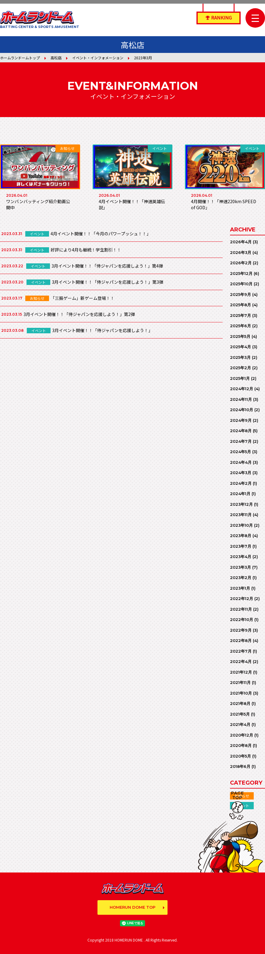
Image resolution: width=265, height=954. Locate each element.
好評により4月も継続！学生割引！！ (86, 250)
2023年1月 (240, 588)
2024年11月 (241, 399)
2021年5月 (240, 714)
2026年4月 (241, 241)
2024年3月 (240, 472)
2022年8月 (241, 640)
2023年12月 (241, 504)
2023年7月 (240, 546)
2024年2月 (241, 483)
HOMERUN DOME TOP (132, 907)
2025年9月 (240, 294)
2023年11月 (241, 514)
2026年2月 (241, 262)
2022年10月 (241, 619)
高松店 (56, 57)
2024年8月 (241, 430)
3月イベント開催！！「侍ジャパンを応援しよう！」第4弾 (107, 266)
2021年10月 (241, 693)
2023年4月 (240, 556)
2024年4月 (241, 462)
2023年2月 (240, 577)
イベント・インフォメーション (97, 57)
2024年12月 (241, 388)
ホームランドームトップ (20, 57)
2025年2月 (240, 367)
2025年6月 (240, 325)
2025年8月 (240, 304)
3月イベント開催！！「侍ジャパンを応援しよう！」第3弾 (107, 282)
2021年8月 (240, 703)
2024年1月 (240, 493)
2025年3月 (240, 357)
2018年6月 (240, 766)
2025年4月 (240, 346)
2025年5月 (240, 336)
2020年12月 (241, 735)
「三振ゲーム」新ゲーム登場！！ (83, 298)
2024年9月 (241, 420)
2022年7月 (241, 651)
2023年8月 (240, 535)
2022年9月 (241, 630)
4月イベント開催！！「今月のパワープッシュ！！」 (101, 234)
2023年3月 (240, 567)
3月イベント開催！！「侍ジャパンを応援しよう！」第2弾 (79, 314)
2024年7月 (241, 441)
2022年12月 (241, 598)
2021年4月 (240, 724)
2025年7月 (240, 315)
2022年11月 (241, 609)
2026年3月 (240, 252)
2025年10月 (241, 283)
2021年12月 (241, 672)
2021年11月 (240, 682)
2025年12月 (241, 273)
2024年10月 (241, 409)
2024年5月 (240, 451)
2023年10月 (241, 525)
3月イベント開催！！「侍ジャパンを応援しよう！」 (102, 330)
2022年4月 (241, 661)
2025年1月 (240, 378)
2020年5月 (240, 756)
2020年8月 (241, 745)
